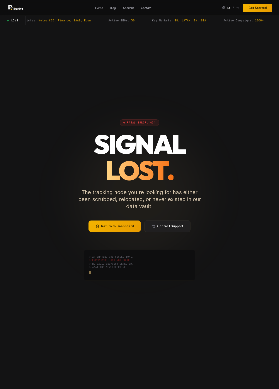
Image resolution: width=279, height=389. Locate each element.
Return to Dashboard (114, 226)
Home (99, 8)
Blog (113, 8)
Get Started (257, 8)
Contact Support (167, 226)
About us (128, 8)
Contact (146, 8)
